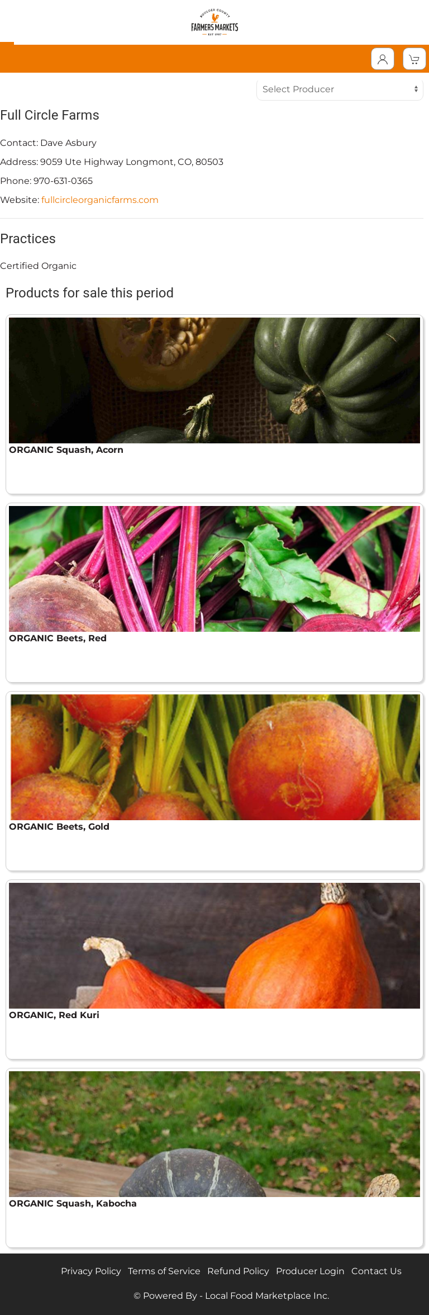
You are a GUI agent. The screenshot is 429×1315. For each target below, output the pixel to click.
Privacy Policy (91, 1271)
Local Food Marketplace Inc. (267, 1295)
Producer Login (310, 1271)
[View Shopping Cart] (414, 59)
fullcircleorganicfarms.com (100, 200)
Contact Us (376, 1271)
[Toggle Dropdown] (382, 59)
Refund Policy (238, 1271)
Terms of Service (164, 1271)
